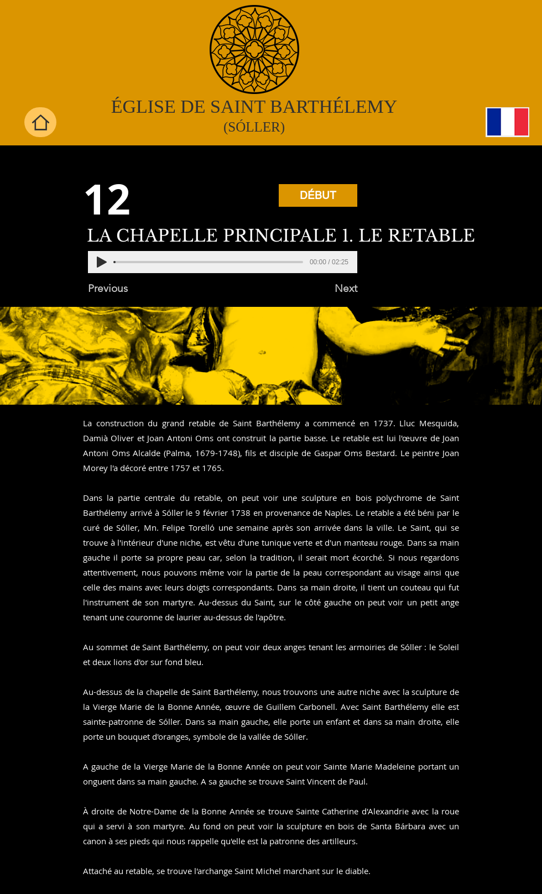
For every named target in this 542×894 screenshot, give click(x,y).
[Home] (40, 122)
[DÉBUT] (318, 195)
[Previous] (124, 288)
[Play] (102, 262)
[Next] (329, 289)
